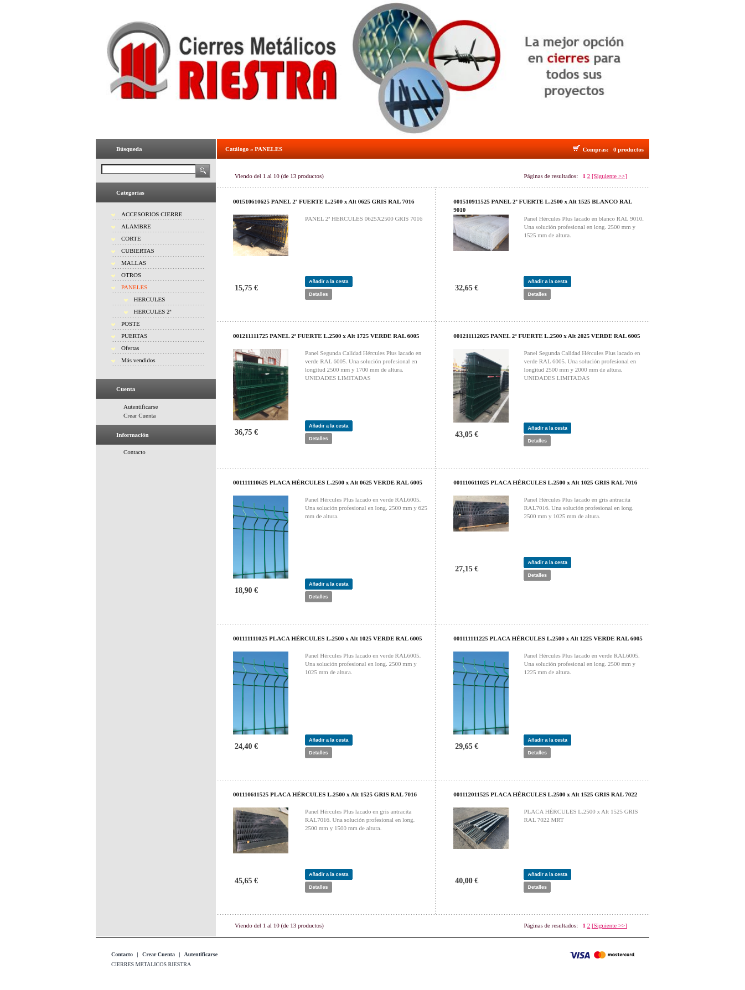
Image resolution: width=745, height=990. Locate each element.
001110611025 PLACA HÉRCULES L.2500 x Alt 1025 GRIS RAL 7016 (545, 482)
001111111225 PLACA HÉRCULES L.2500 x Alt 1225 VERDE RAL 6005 (547, 638)
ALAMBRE (136, 226)
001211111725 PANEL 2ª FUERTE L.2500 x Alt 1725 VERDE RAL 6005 (326, 335)
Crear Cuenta (139, 415)
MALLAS (133, 262)
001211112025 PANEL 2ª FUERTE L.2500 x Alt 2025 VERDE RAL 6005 (546, 335)
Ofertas (130, 348)
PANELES (134, 287)
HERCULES (149, 299)
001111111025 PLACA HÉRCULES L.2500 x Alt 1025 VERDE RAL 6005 (327, 638)
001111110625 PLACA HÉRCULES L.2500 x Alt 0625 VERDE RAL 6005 (327, 482)
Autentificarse (140, 406)
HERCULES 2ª (153, 311)
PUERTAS (134, 335)
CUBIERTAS (137, 250)
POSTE (130, 323)
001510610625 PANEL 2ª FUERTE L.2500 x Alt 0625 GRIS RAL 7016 (324, 201)
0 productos (628, 149)
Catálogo (237, 148)
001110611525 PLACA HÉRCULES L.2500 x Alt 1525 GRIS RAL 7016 (325, 794)
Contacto (134, 452)
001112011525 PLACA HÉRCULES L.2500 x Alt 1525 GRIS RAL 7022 (545, 794)
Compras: (597, 149)
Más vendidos (138, 360)
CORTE (131, 238)
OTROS (131, 275)
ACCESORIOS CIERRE (151, 214)
